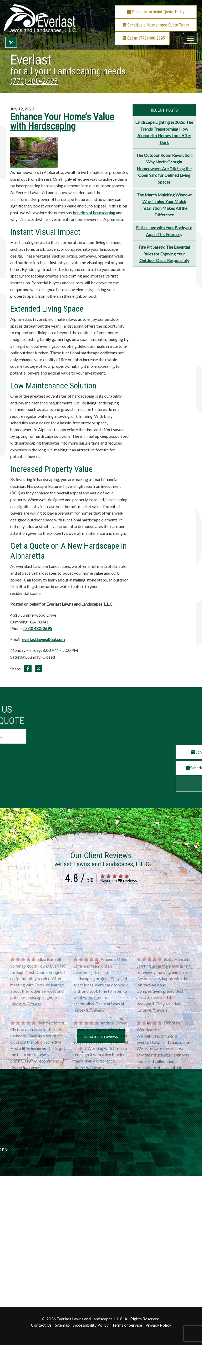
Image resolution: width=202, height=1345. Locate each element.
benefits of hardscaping (94, 212)
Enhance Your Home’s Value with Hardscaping (62, 121)
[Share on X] (38, 669)
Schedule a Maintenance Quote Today (156, 25)
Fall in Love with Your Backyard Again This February (164, 231)
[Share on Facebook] (28, 669)
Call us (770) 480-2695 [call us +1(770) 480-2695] (143, 38)
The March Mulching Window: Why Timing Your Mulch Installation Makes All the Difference (164, 204)
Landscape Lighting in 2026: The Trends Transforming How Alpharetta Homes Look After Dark (164, 132)
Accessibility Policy (91, 1324)
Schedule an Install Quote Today (155, 11)
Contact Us (41, 1324)
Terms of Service (127, 1324)
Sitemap (62, 1324)
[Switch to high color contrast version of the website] (11, 42)
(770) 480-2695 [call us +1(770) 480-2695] (34, 81)
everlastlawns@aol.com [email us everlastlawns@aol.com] (43, 639)
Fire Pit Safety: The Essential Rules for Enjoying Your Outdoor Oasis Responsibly (164, 253)
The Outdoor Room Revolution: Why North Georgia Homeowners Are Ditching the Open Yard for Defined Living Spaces (164, 168)
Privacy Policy (158, 1324)
